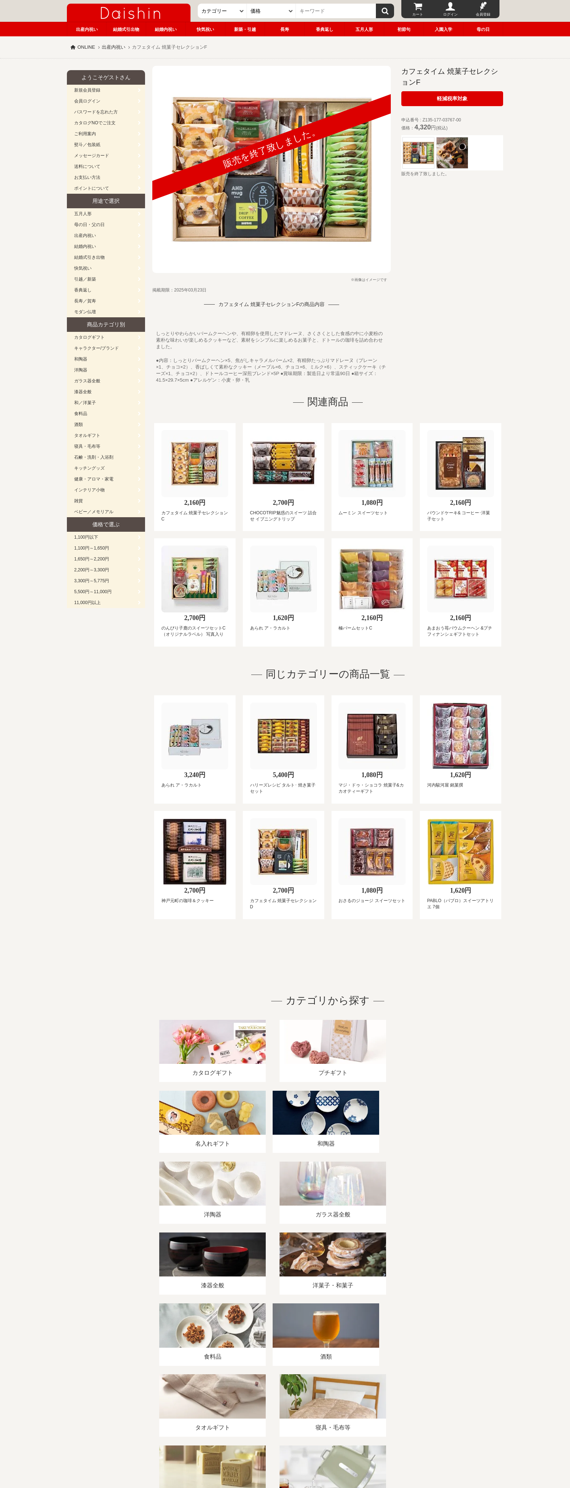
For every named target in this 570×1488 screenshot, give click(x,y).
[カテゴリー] (222, 11)
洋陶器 (80, 370)
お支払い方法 (87, 177)
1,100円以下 (86, 537)
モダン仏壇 (85, 311)
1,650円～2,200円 (91, 559)
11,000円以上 (87, 602)
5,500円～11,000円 (93, 591)
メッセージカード (91, 155)
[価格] (271, 11)
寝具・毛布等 (87, 446)
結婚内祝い (166, 29)
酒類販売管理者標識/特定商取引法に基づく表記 (195, 1404)
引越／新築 (85, 279)
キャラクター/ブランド (96, 348)
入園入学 (443, 29)
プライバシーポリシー (281, 1404)
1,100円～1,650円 (91, 548)
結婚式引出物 (126, 29)
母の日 (483, 29)
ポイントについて (91, 188)
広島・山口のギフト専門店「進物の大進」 (285, 1443)
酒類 (78, 424)
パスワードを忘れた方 (96, 111)
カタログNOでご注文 (95, 122)
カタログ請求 (330, 1404)
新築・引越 (245, 29)
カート (417, 14)
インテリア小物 (89, 489)
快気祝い (205, 29)
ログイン (450, 14)
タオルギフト (87, 435)
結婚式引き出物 (89, 257)
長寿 (284, 29)
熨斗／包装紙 (87, 144)
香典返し (324, 29)
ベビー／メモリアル (93, 511)
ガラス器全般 (87, 380)
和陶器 (80, 359)
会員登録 (483, 14)
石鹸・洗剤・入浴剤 (93, 457)
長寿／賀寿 (85, 300)
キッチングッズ (89, 468)
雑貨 (78, 500)
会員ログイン (87, 101)
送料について (87, 166)
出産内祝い (87, 29)
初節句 (403, 29)
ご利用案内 (85, 133)
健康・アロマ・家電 (93, 479)
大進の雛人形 (285, 1452)
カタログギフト (89, 337)
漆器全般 (83, 391)
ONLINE (86, 47)
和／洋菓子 (85, 402)
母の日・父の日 (89, 224)
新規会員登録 (87, 90)
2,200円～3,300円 (91, 569)
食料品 (80, 413)
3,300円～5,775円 (91, 580)
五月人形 (364, 29)
